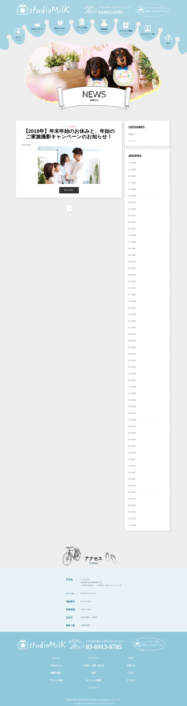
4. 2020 (132, 308)
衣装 (93, 673)
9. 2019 (132, 334)
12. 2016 (132, 519)
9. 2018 (132, 406)
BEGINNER (60, 26)
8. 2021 (132, 288)
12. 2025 (132, 163)
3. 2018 (132, 446)
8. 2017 (132, 486)
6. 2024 (132, 196)
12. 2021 (132, 281)
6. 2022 (132, 262)
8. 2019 (132, 341)
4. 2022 (132, 275)
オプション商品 (93, 680)
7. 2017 (132, 492)
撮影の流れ (56, 673)
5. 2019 (132, 360)
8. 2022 (132, 255)
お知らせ (131, 665)
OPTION (125, 28)
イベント (132, 141)
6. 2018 (132, 426)
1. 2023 (132, 235)
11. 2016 (132, 525)
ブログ (131, 673)
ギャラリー (93, 658)
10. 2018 (132, 400)
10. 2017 (132, 472)
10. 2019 (132, 327)
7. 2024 (132, 189)
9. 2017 (132, 479)
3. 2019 (132, 374)
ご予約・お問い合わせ (93, 665)
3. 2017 (132, 512)
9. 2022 (132, 248)
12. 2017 (132, 459)
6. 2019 (132, 354)
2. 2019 (132, 380)
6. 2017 (132, 499)
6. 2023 (132, 229)
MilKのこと (56, 665)
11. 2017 (132, 466)
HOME (18, 34)
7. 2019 (132, 347)
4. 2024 (132, 202)
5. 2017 (132, 505)
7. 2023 (132, 222)
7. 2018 (132, 420)
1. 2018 (132, 453)
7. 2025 (132, 169)
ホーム (56, 658)
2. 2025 (132, 176)
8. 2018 (132, 413)
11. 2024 (132, 183)
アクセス (131, 680)
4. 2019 (132, 367)
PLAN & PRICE (81, 24)
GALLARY (147, 31)
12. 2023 (132, 209)
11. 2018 (132, 393)
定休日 (131, 134)
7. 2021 (132, 295)
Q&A (168, 41)
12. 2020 (132, 301)
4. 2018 (132, 439)
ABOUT (37, 27)
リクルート (93, 687)
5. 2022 (132, 268)
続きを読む (69, 190)
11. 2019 (132, 321)
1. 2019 (132, 387)
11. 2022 (132, 242)
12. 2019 (132, 314)
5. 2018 (132, 433)
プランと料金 (56, 680)
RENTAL (104, 26)
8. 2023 (132, 216)
